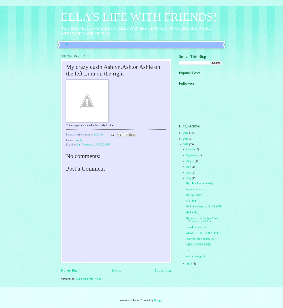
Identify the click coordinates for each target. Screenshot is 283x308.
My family (191, 212)
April (189, 263)
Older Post (163, 270)
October (191, 149)
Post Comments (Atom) (89, 278)
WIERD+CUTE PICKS (198, 244)
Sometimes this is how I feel (201, 238)
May (189, 178)
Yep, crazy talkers (195, 189)
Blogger (158, 300)
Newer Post (70, 270)
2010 (186, 144)
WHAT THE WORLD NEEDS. (203, 233)
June (189, 172)
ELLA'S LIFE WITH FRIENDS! (139, 16)
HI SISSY (191, 200)
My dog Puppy (194, 195)
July (188, 166)
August (190, 161)
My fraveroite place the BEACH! (204, 206)
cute (188, 250)
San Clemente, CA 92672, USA (94, 144)
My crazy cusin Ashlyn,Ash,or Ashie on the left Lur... (202, 220)
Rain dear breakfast (196, 227)
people (78, 140)
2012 (186, 132)
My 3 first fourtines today (199, 183)
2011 (186, 138)
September (192, 155)
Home (70, 45)
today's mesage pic (196, 256)
